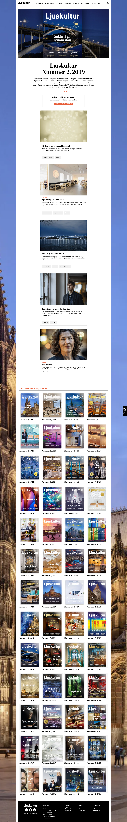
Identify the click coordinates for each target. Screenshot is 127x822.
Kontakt (68, 3)
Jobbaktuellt (96, 807)
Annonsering (68, 810)
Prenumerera (78, 3)
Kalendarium (82, 810)
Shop (61, 3)
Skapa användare (69, 809)
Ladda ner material (97, 809)
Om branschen (96, 805)
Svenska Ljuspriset (92, 3)
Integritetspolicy (97, 810)
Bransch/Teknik (51, 3)
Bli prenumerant (67, 104)
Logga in (67, 807)
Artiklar (39, 3)
